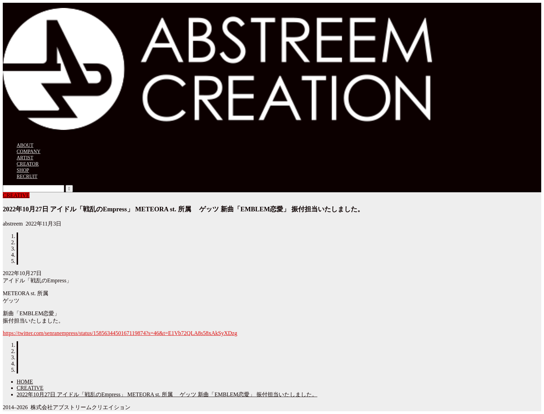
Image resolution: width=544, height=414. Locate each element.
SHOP (23, 170)
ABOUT (25, 145)
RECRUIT (27, 176)
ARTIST (25, 157)
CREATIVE (16, 195)
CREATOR (28, 164)
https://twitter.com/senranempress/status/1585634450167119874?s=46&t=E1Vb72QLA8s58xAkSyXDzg (120, 333)
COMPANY (29, 151)
